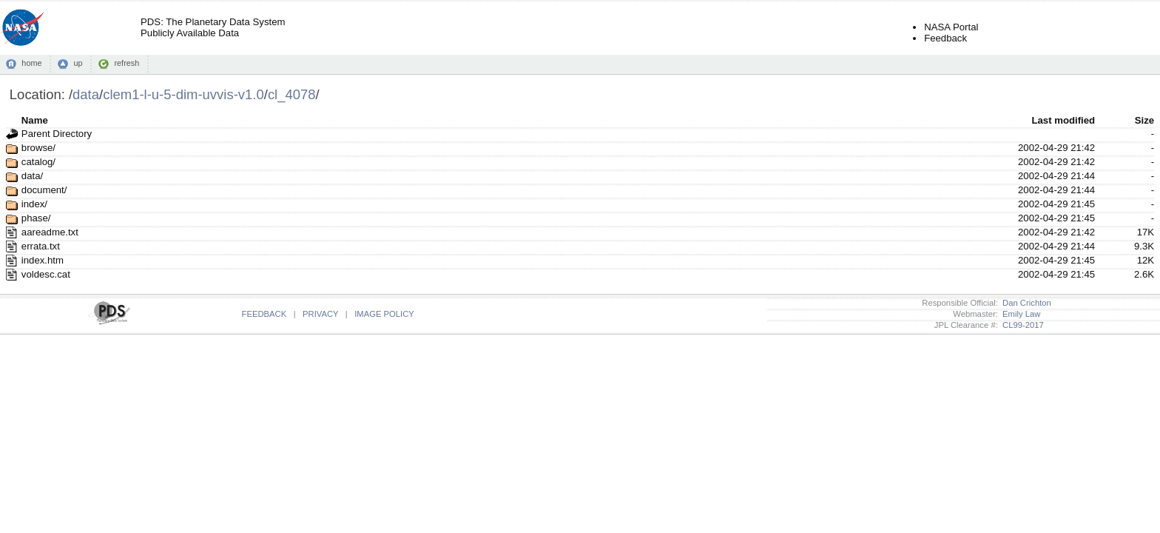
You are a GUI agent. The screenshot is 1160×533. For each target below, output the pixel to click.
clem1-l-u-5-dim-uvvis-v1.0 (183, 94)
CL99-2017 (1021, 325)
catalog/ (38, 161)
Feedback (945, 38)
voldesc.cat (45, 274)
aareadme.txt (49, 232)
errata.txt (40, 246)
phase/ (36, 218)
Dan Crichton (1024, 302)
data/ (32, 175)
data (85, 94)
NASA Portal (951, 27)
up (77, 62)
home (31, 62)
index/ (34, 203)
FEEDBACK (264, 313)
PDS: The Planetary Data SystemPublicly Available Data (213, 27)
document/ (44, 189)
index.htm (42, 260)
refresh (126, 62)
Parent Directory (56, 133)
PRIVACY (320, 313)
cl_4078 (292, 94)
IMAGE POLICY (384, 313)
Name (34, 120)
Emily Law (1019, 313)
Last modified (1063, 120)
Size (1144, 120)
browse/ (38, 147)
